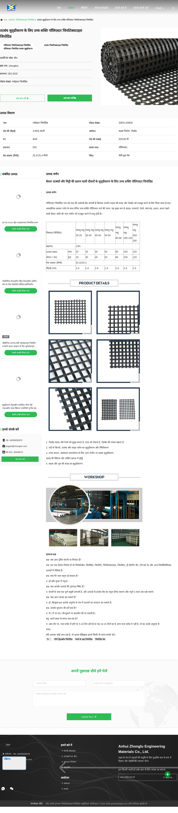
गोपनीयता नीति (36, 803)
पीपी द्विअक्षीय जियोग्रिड (63, 639)
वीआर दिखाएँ (101, 7)
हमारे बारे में (120, 7)
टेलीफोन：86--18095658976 (16, 754)
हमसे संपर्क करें (141, 7)
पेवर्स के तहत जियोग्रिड (83, 639)
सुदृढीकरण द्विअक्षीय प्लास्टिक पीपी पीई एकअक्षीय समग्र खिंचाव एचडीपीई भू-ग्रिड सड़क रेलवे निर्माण (20, 408)
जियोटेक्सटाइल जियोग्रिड (25, 20)
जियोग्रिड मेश (100, 639)
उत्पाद (71, 7)
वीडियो (84, 7)
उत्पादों (10, 20)
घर (5, 20)
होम (59, 7)
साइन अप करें (169, 777)
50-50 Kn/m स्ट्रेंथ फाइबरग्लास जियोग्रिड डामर (20, 222)
